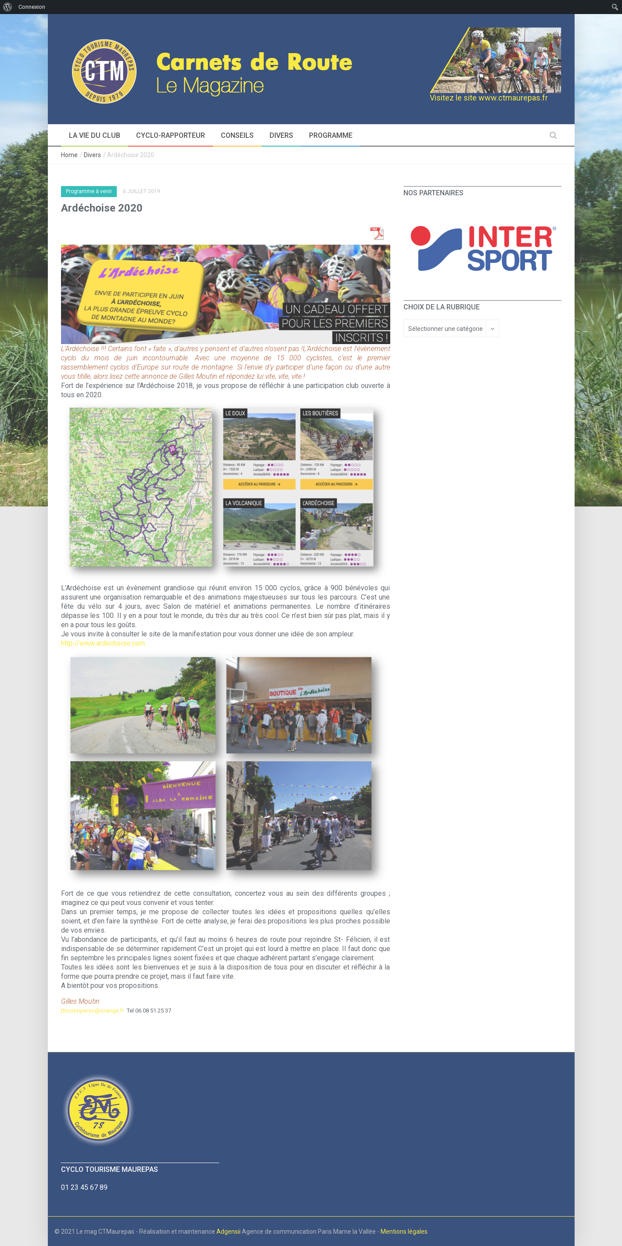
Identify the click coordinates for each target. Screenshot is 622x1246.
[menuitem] (7, 7)
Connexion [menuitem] (31, 7)
